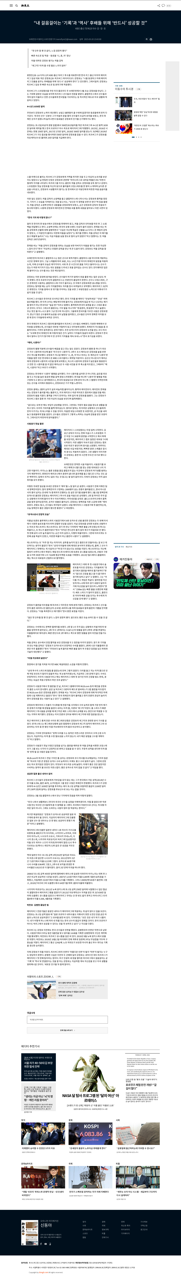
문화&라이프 (87, 1229)
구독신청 (143, 1226)
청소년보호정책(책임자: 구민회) (100, 1263)
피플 (103, 1233)
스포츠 (85, 1233)
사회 (84, 1226)
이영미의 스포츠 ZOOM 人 (40, 976)
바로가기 (149, 559)
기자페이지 (125, 1233)
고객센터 (63, 1263)
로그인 (168, 6)
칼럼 (84, 1237)
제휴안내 (56, 1263)
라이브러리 (125, 1229)
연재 (123, 1222)
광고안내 (143, 1229)
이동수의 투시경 (124, 89)
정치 (84, 1222)
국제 (103, 1226)
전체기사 (105, 1237)
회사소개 (32, 1263)
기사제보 (143, 1222)
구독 (59, 977)
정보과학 (105, 1229)
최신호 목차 (125, 1226)
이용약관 (71, 1263)
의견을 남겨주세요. (36, 1020)
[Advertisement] (61, 156)
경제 (103, 1222)
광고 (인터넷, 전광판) (44, 1263)
